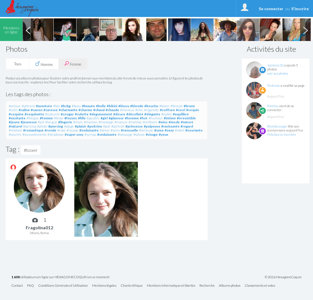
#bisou (123, 106)
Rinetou (273, 106)
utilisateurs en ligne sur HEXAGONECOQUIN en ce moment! (60, 277)
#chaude (112, 110)
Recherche (207, 286)
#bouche (151, 106)
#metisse (135, 122)
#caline (24, 110)
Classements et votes (260, 286)
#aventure (44, 106)
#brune (189, 106)
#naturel (15, 126)
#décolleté (134, 114)
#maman (90, 122)
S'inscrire (300, 8)
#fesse (58, 118)
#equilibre (181, 114)
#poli (106, 126)
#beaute (88, 106)
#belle (101, 106)
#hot (143, 118)
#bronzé (176, 106)
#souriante (194, 130)
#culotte (81, 114)
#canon (36, 110)
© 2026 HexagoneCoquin (283, 277)
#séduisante (106, 134)
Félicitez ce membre (281, 134)
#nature (187, 122)
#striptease (55, 134)
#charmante (68, 110)
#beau (76, 106)
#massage (106, 122)
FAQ (30, 286)
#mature (120, 122)
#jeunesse (29, 122)
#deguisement (101, 114)
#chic (139, 110)
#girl (104, 118)
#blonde (136, 106)
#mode (174, 122)
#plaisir (80, 126)
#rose (61, 130)
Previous (28, 29)
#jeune (14, 122)
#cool (180, 110)
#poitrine (94, 126)
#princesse (134, 126)
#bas (56, 106)
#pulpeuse (152, 126)
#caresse (51, 110)
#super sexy (74, 134)
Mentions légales (104, 286)
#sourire (15, 134)
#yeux (163, 134)
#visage (152, 134)
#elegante (152, 114)
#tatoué (139, 134)
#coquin (192, 110)
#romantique (33, 130)
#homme (132, 118)
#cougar (67, 114)
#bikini (112, 106)
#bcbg (66, 106)
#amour (15, 106)
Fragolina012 (39, 227)
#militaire (150, 122)
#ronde (50, 130)
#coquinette (34, 114)
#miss (163, 122)
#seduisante (89, 130)
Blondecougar (277, 126)
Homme (44, 64)
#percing (29, 126)
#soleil (179, 130)
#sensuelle (129, 130)
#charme (85, 110)
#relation (15, 130)
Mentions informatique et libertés (171, 286)
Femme (72, 63)
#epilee (166, 114)
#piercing (55, 126)
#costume (52, 114)
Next (305, 29)
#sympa (90, 134)
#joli (41, 122)
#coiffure (167, 110)
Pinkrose (273, 85)
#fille (82, 118)
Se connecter (271, 8)
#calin (13, 110)
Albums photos (229, 286)
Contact (17, 286)
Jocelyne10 (275, 65)
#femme (46, 118)
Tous (17, 64)
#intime (170, 118)
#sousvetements (34, 134)
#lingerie (65, 122)
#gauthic (93, 118)
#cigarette (151, 110)
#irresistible (186, 118)
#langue (51, 122)
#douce (119, 114)
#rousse (72, 130)
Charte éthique (132, 286)
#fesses (70, 118)
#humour (156, 118)
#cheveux (127, 110)
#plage (69, 126)
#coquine (16, 114)
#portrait (117, 126)
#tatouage (125, 134)
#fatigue (33, 118)
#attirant (28, 106)
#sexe (159, 130)
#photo (42, 126)
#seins (115, 130)
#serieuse (146, 130)
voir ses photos (277, 73)
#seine (104, 130)
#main (78, 122)
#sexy (169, 130)
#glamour (116, 118)
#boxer (164, 106)
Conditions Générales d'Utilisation (63, 286)
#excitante (17, 118)
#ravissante (170, 126)
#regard (187, 126)
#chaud (99, 110)
